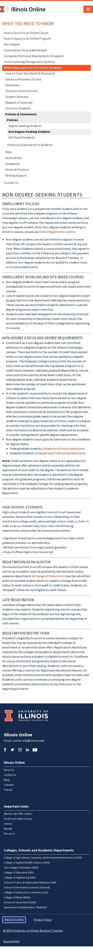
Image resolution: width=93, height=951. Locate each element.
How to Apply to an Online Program (27, 39)
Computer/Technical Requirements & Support (34, 56)
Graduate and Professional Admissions (60, 453)
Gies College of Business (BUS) (21, 868)
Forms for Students (18, 108)
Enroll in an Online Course (18, 819)
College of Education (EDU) (19, 873)
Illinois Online (18, 735)
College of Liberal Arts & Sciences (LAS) (26, 893)
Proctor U (9, 834)
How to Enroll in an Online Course (26, 33)
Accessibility (13, 158)
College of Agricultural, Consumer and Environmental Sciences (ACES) (43, 858)
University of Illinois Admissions (64, 449)
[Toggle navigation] (88, 9)
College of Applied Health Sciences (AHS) (27, 863)
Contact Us (11, 183)
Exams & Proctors (17, 170)
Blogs (7, 780)
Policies (12, 120)
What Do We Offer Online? (18, 814)
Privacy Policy (43, 920)
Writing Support (16, 176)
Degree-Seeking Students (25, 126)
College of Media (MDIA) (17, 897)
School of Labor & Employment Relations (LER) (30, 883)
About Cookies (14, 920)
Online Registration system (57, 232)
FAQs (8, 152)
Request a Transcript (19, 103)
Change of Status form (49, 576)
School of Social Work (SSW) (20, 902)
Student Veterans (16, 97)
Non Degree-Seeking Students (29, 132)
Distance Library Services (21, 91)
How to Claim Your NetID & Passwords (30, 73)
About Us (9, 770)
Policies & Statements (21, 114)
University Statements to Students (30, 145)
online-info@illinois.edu (28, 741)
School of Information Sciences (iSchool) (27, 888)
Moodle (8, 829)
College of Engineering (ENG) (20, 878)
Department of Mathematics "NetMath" (25, 907)
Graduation (12, 164)
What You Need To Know (28, 23)
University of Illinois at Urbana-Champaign (2, 9)
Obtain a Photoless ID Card (23, 79)
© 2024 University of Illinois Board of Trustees (33, 931)
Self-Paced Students (21, 137)
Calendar (9, 785)
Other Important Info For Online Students (33, 68)
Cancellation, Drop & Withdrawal (25, 50)
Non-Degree (12, 44)
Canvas (8, 824)
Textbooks (12, 85)
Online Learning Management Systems (29, 62)
